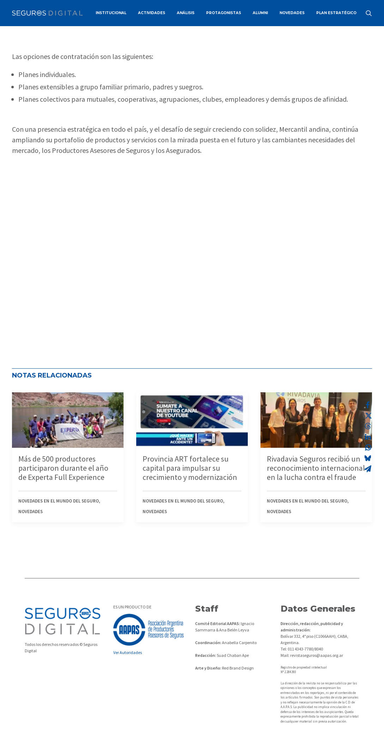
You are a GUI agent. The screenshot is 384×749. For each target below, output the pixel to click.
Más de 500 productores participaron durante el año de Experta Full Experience (63, 468)
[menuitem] (111, 13)
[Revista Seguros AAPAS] (47, 13)
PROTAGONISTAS (223, 13)
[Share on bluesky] (368, 458)
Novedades (30, 512)
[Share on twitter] (368, 415)
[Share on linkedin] (368, 437)
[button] (369, 13)
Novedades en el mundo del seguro (58, 501)
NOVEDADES (292, 13)
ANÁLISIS (185, 13)
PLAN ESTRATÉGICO (336, 13)
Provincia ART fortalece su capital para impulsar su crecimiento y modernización (190, 468)
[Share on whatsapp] (368, 447)
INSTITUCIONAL (111, 13)
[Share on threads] (368, 426)
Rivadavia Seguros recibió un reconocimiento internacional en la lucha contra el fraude (316, 468)
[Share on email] (368, 468)
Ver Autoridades (127, 652)
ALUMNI (260, 13)
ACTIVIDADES (151, 13)
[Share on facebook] (368, 405)
